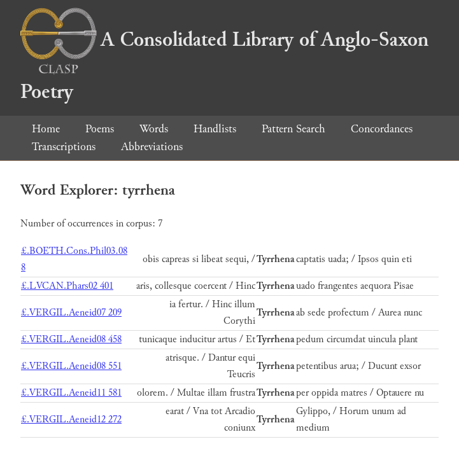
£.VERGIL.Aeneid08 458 (71, 339)
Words (153, 129)
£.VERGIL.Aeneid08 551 (71, 366)
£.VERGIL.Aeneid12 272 (71, 419)
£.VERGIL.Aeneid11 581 (71, 392)
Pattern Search (293, 129)
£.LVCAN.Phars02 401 (67, 286)
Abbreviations (152, 147)
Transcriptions (63, 147)
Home (46, 129)
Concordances (382, 129)
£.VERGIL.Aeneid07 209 (71, 312)
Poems (99, 129)
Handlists (215, 129)
